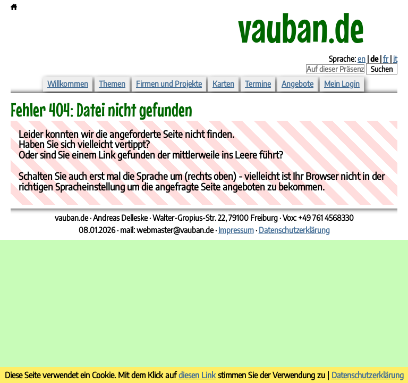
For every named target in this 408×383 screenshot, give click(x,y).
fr (385, 58)
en (362, 58)
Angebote (297, 83)
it (395, 58)
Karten (223, 83)
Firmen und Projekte (169, 83)
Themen (112, 83)
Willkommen (67, 83)
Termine (258, 83)
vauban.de (301, 27)
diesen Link (197, 375)
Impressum (236, 230)
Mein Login (342, 83)
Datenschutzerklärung (294, 230)
